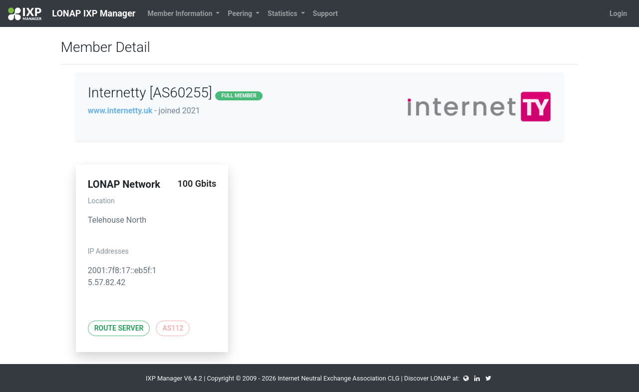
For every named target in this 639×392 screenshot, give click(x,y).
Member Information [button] (180, 13)
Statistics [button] (283, 13)
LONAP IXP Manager (71, 13)
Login (618, 13)
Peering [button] (241, 13)
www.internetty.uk (120, 110)
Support (325, 13)
